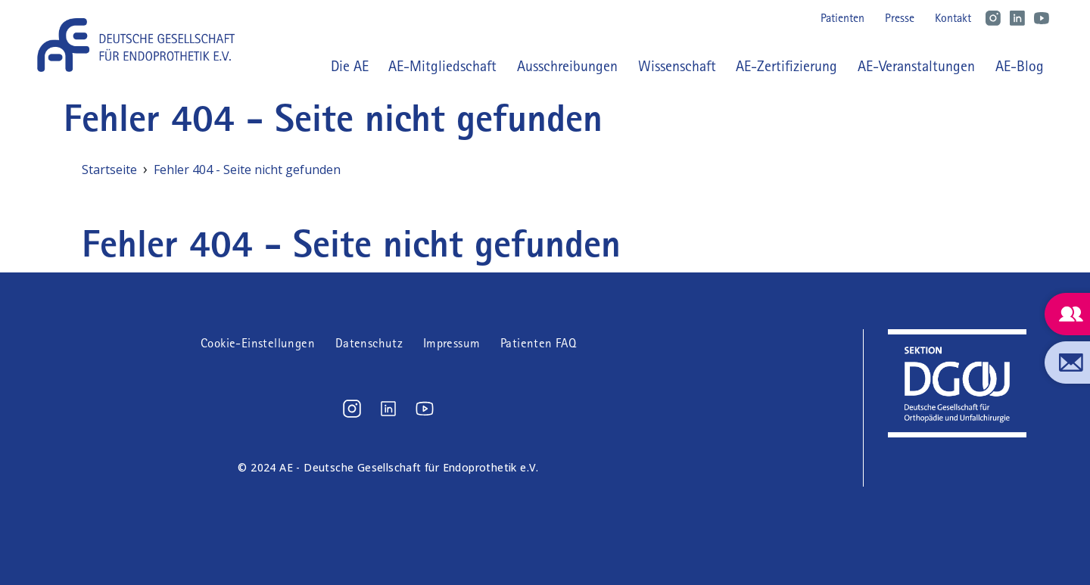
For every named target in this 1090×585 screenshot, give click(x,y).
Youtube (1041, 18)
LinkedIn (1017, 18)
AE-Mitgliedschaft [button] (442, 66)
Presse (899, 18)
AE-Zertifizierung (786, 66)
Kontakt (953, 18)
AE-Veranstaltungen (916, 66)
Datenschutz (369, 343)
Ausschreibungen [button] (567, 66)
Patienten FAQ (538, 343)
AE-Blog (1019, 66)
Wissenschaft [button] (677, 66)
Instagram (993, 18)
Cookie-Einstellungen (258, 343)
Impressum (452, 343)
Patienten (842, 18)
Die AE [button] (350, 66)
